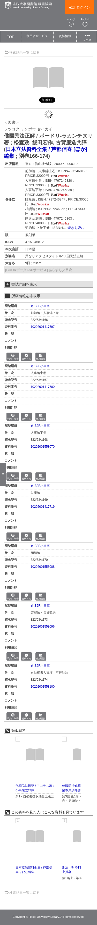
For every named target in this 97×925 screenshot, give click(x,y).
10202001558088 (43, 567)
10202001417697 (43, 327)
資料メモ (26, 357)
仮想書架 (41, 357)
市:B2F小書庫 (40, 306)
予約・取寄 (13, 357)
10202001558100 (43, 686)
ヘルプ (71, 22)
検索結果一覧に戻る (22, 52)
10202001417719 (43, 507)
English (85, 22)
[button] (37, 36)
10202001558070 (43, 446)
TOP (10, 37)
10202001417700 (43, 387)
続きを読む (76, 228)
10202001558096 (43, 626)
